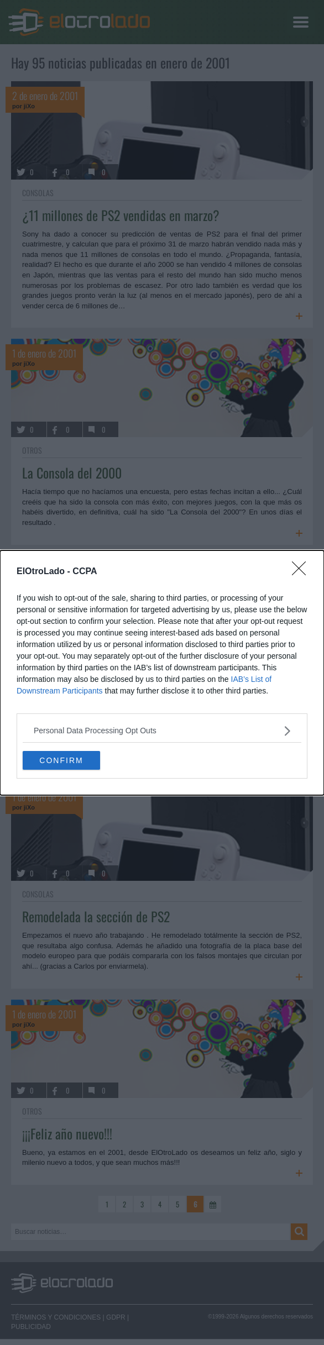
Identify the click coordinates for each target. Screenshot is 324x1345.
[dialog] (162, 672)
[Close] (302, 571)
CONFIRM (61, 759)
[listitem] (162, 731)
